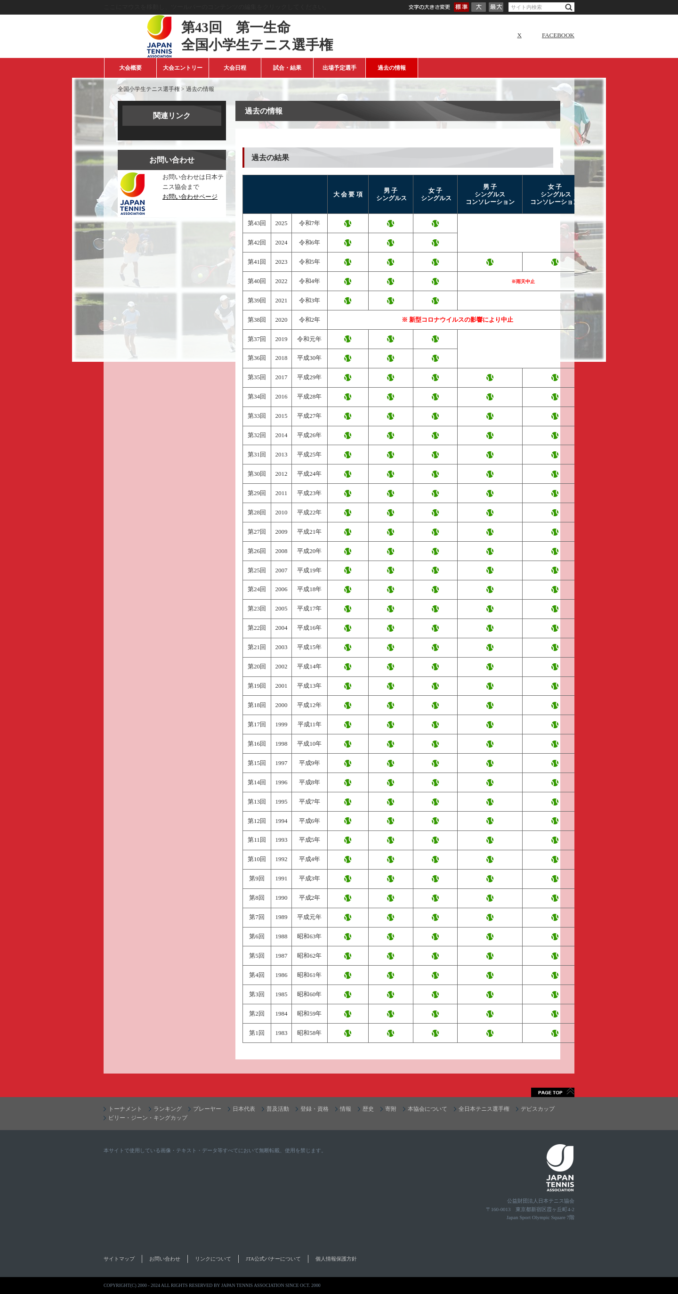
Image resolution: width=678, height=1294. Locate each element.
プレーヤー (207, 1109)
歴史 (368, 1109)
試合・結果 (287, 68)
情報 (345, 1109)
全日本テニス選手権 (484, 1109)
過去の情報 (392, 68)
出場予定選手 (339, 68)
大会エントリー (182, 68)
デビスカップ (538, 1109)
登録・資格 (314, 1109)
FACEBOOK (558, 35)
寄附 (390, 1109)
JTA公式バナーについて (273, 1258)
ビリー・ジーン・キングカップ (147, 1118)
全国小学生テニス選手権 (149, 89)
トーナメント (125, 1109)
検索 (569, 7)
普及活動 (277, 1109)
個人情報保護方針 (336, 1258)
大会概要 (130, 68)
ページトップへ (552, 1092)
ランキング (167, 1109)
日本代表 (244, 1109)
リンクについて (213, 1258)
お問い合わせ (164, 1258)
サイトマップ (119, 1258)
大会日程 (235, 68)
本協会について (427, 1109)
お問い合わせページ (190, 196)
